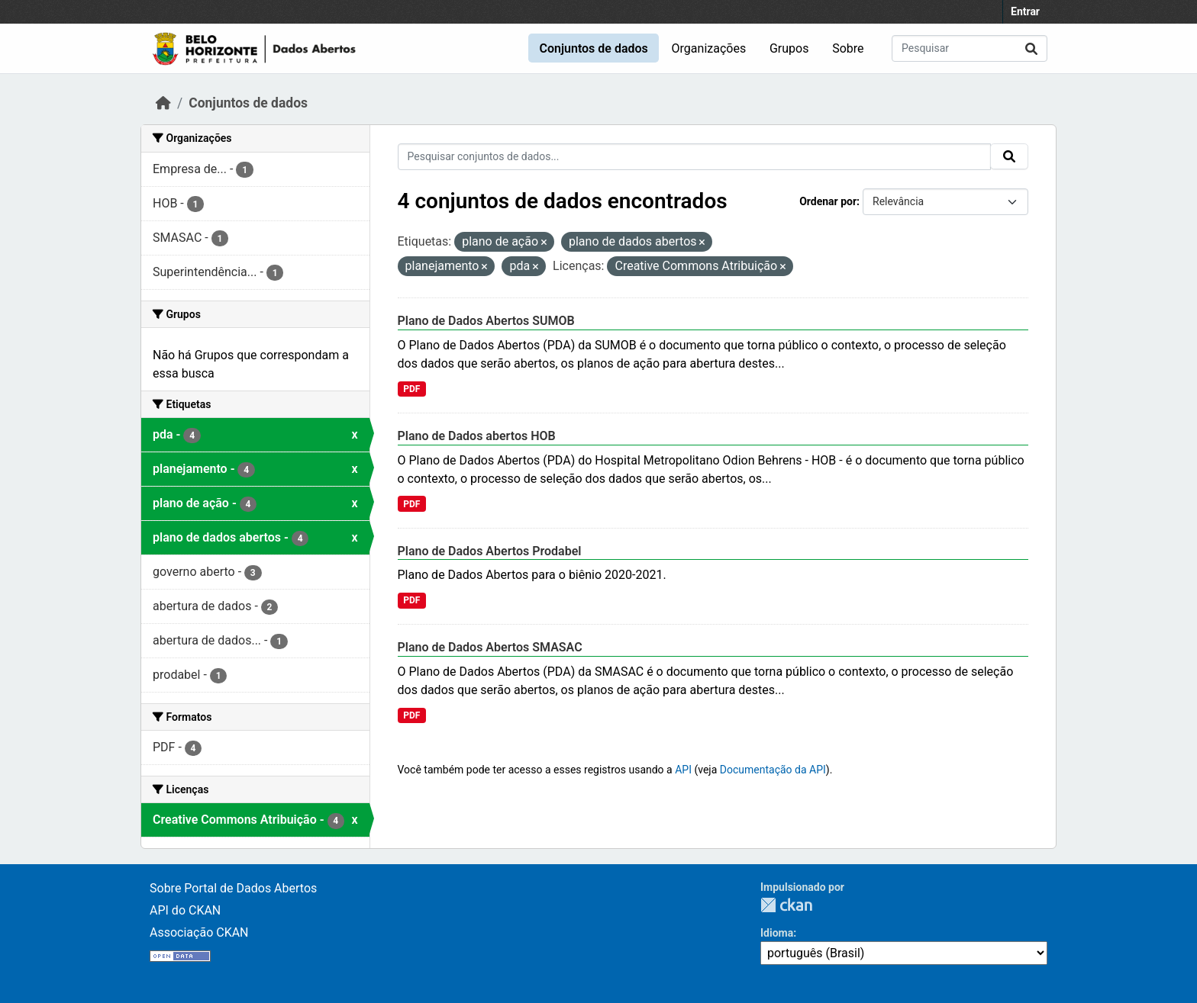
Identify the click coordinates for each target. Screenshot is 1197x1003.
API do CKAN (185, 910)
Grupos (789, 48)
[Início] (163, 103)
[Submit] (1031, 48)
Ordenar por (828, 201)
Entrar (1025, 11)
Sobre (847, 48)
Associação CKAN (199, 932)
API (683, 770)
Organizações (709, 48)
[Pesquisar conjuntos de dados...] (969, 48)
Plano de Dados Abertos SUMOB (486, 320)
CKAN (786, 905)
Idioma (776, 933)
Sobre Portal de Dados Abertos (233, 888)
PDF (411, 389)
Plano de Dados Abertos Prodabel (490, 551)
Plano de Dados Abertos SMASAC (490, 647)
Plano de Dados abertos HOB (477, 436)
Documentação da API (773, 770)
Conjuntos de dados (593, 48)
